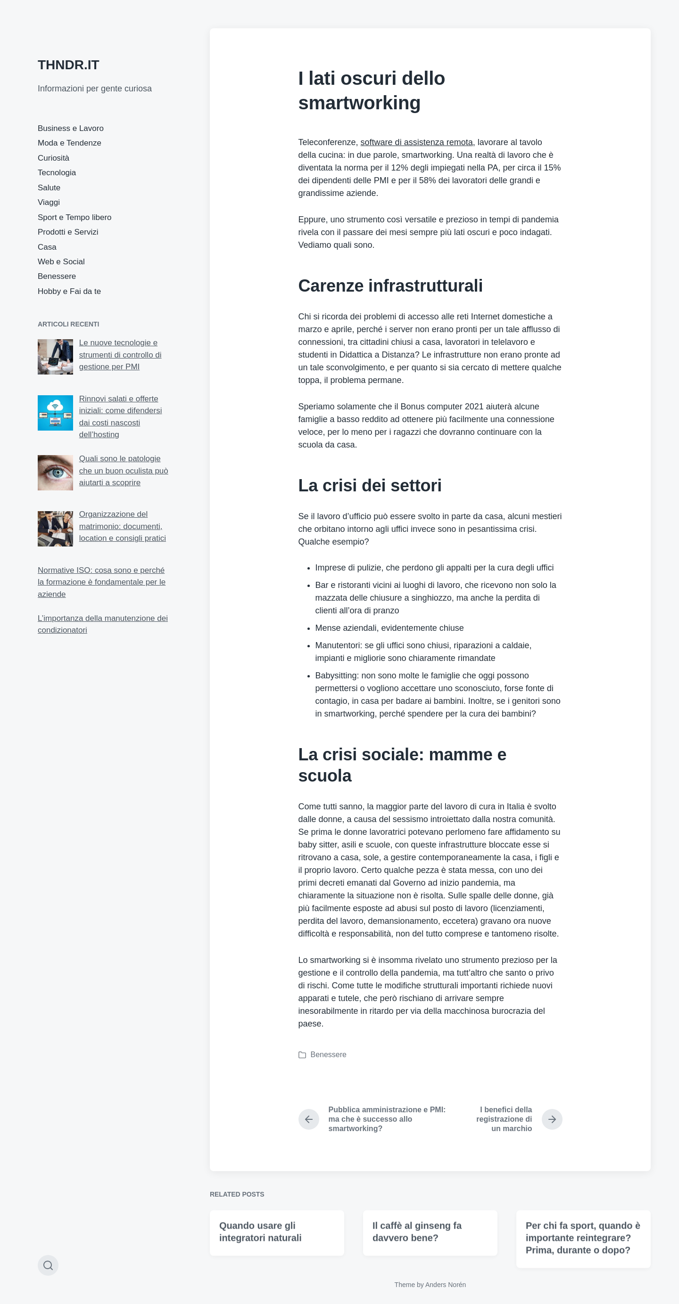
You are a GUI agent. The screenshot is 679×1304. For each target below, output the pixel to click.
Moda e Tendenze (69, 143)
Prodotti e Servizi (68, 232)
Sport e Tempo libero (75, 217)
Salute (49, 187)
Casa (47, 247)
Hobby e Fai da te (69, 291)
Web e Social (61, 261)
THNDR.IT (68, 64)
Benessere (57, 276)
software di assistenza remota (417, 142)
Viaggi (49, 202)
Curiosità (53, 158)
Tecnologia (57, 172)
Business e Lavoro (71, 128)
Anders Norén (445, 1284)
